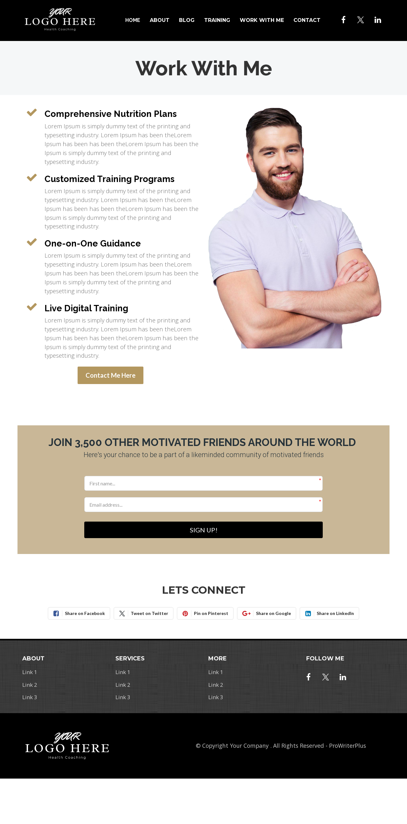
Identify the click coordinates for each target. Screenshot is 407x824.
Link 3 (29, 698)
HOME (132, 20)
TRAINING (217, 20)
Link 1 (29, 673)
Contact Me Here (110, 375)
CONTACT (307, 20)
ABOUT (159, 20)
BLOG (187, 20)
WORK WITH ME (262, 20)
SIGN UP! (203, 530)
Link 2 (29, 685)
